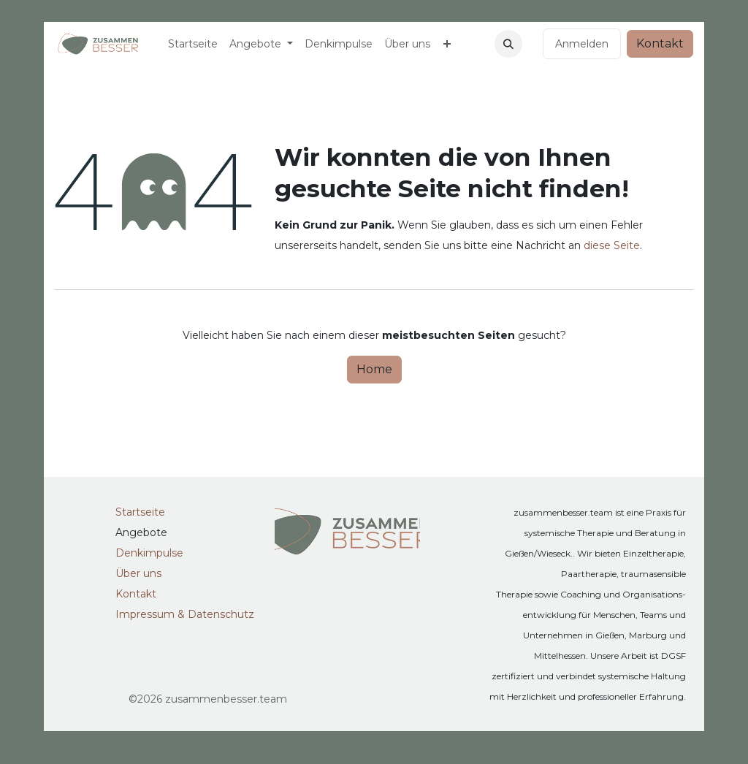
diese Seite (612, 245)
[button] (508, 44)
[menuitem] (193, 44)
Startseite (140, 512)
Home (374, 369)
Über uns (138, 573)
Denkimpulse (149, 552)
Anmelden (581, 43)
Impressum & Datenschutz (184, 614)
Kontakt (660, 43)
